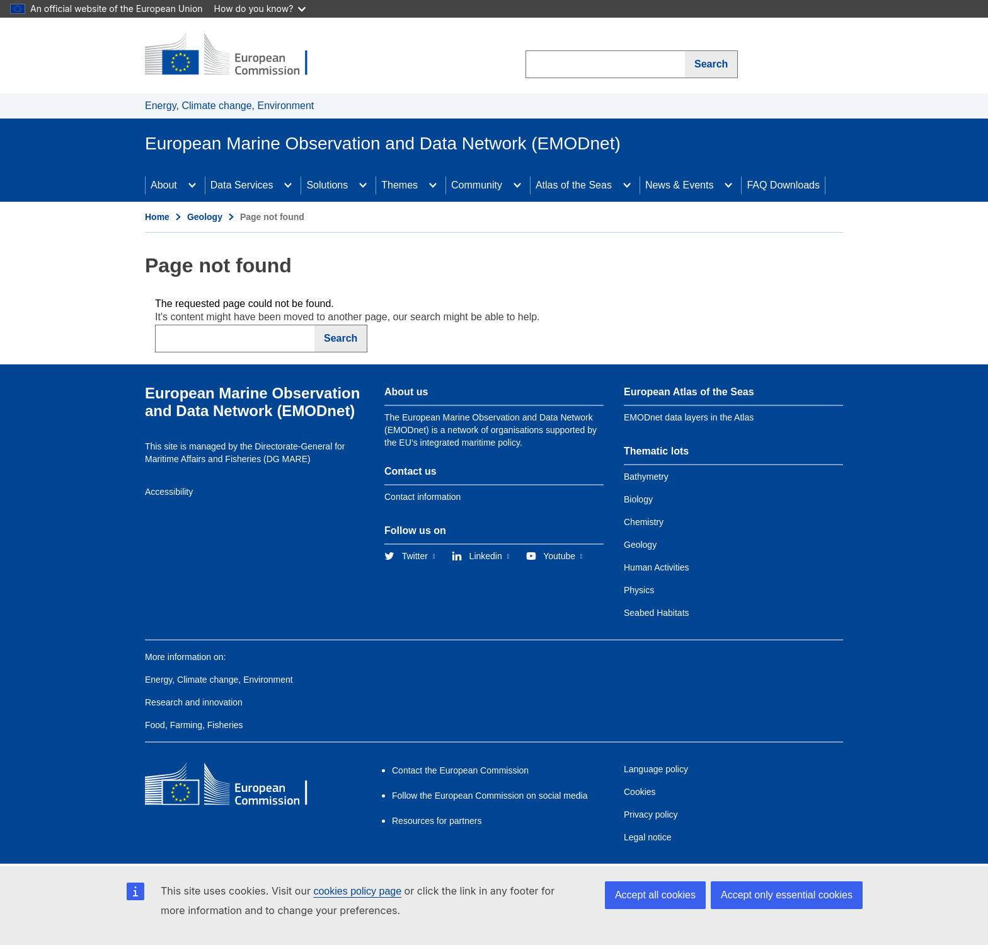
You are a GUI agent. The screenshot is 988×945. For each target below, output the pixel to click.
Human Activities (656, 567)
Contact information (422, 497)
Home (157, 217)
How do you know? (260, 8)
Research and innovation (194, 702)
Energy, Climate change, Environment (229, 105)
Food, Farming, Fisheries (194, 725)
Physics (639, 590)
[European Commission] (236, 55)
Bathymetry (646, 477)
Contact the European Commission (460, 770)
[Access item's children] (192, 185)
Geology (204, 217)
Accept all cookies (655, 895)
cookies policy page (357, 891)
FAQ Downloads (783, 185)
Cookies (640, 792)
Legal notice (648, 837)
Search (711, 64)
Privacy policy (651, 814)
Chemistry (643, 522)
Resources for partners (436, 821)
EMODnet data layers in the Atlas (689, 417)
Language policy (656, 769)
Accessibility (169, 492)
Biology (638, 499)
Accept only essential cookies (787, 895)
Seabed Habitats (656, 613)
